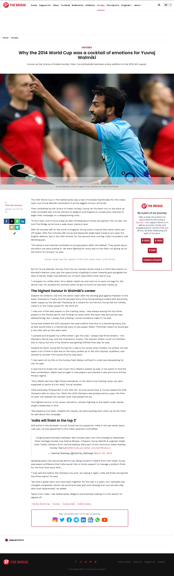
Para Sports (113, 5)
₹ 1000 (152, 250)
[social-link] (14, 233)
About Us (137, 562)
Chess (56, 5)
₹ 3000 (158, 240)
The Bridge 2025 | (76, 569)
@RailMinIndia (71, 448)
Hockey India (69, 504)
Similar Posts (16, 540)
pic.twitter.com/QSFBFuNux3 (95, 448)
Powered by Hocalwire (95, 569)
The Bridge (84, 514)
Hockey (101, 5)
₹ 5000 (146, 240)
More (138, 5)
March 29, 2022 (103, 453)
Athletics (90, 5)
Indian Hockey (84, 504)
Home (34, 5)
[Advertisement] (87, 26)
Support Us (45, 5)
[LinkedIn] (22, 221)
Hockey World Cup (41, 504)
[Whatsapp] (17, 221)
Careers (161, 562)
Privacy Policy (124, 562)
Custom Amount (152, 260)
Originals (127, 5)
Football (65, 5)
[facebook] (6, 221)
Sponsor (140, 222)
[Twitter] (12, 221)
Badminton (77, 5)
